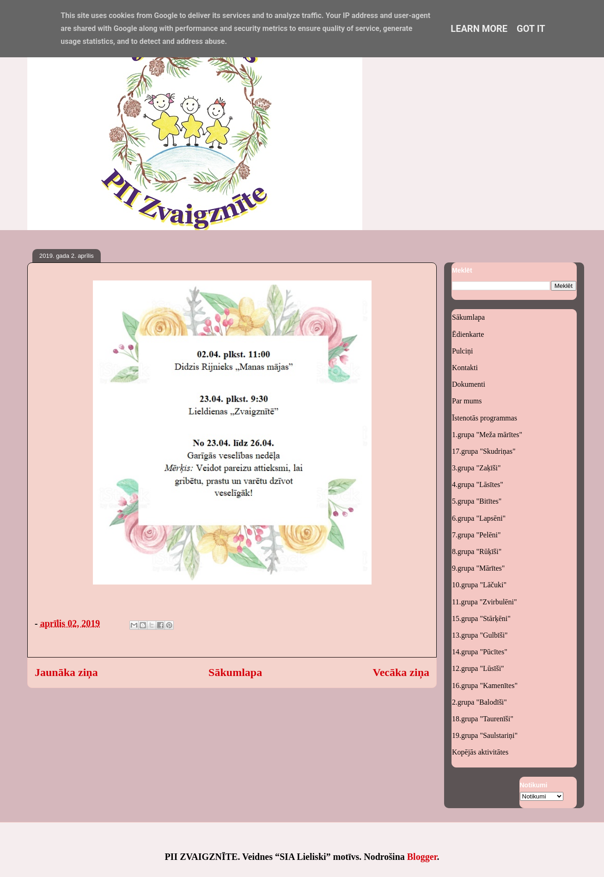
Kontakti (465, 368)
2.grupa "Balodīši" (479, 702)
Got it (531, 28)
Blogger (422, 857)
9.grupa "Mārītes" (478, 568)
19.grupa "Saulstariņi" (485, 735)
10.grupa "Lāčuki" (479, 585)
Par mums (467, 401)
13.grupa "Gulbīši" (480, 635)
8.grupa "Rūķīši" (476, 551)
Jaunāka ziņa (66, 672)
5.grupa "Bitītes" (476, 501)
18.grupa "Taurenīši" (482, 719)
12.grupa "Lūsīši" (478, 668)
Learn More (479, 28)
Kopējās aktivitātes (480, 752)
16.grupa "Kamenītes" (485, 685)
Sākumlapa (235, 672)
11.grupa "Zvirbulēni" (484, 602)
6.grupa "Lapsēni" (479, 518)
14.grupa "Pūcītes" (479, 652)
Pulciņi (462, 351)
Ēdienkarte (468, 334)
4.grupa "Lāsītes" (477, 484)
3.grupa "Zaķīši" (476, 468)
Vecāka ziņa (401, 672)
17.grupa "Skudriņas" (484, 451)
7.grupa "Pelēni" (476, 535)
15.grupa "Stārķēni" (481, 618)
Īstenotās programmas (484, 418)
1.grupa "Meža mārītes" (487, 434)
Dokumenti (468, 384)
